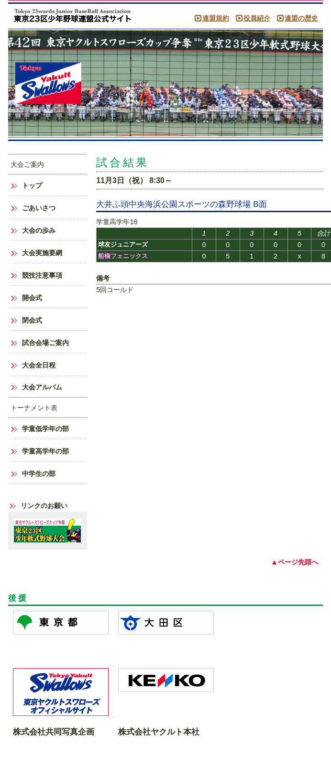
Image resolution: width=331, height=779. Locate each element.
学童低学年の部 (45, 429)
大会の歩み (38, 230)
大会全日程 (38, 365)
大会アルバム (42, 387)
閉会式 (32, 320)
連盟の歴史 (301, 18)
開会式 (32, 298)
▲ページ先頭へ (294, 562)
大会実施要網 (42, 253)
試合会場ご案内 (45, 342)
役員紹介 (256, 18)
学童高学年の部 (45, 451)
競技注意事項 (42, 275)
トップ (32, 185)
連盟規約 (215, 18)
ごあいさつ (38, 208)
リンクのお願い (44, 505)
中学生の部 (38, 473)
